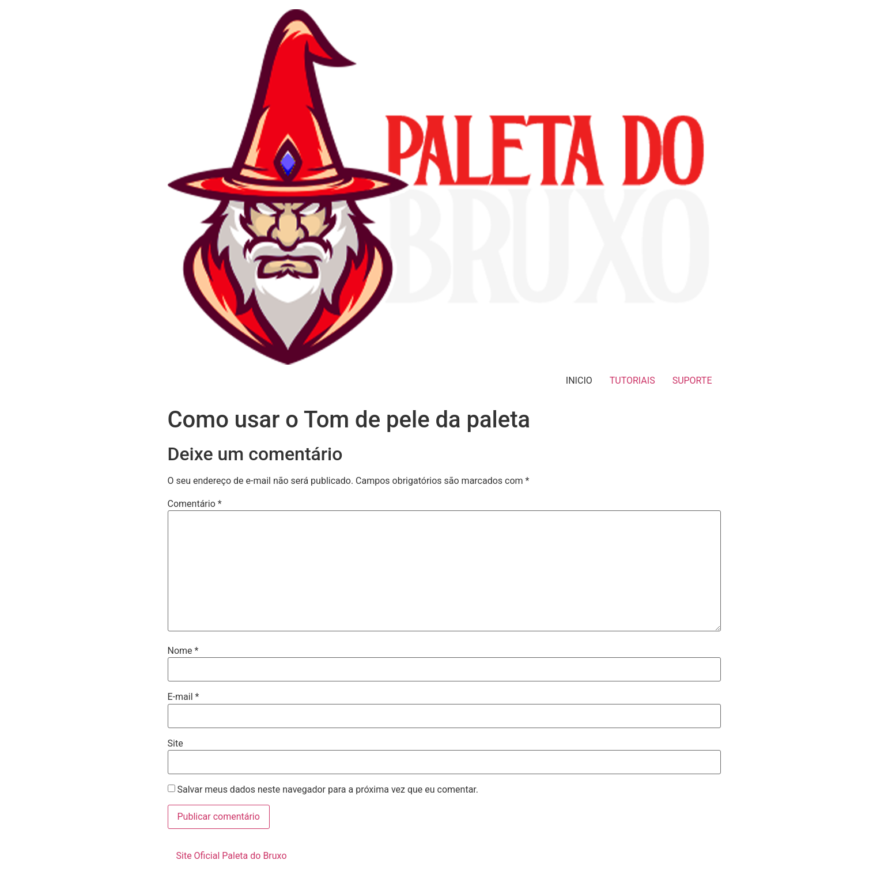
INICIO (579, 380)
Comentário (195, 504)
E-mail (183, 697)
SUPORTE (692, 380)
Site (175, 743)
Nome (183, 651)
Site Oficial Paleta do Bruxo (231, 855)
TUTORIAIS (632, 380)
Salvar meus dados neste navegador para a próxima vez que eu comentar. (327, 789)
